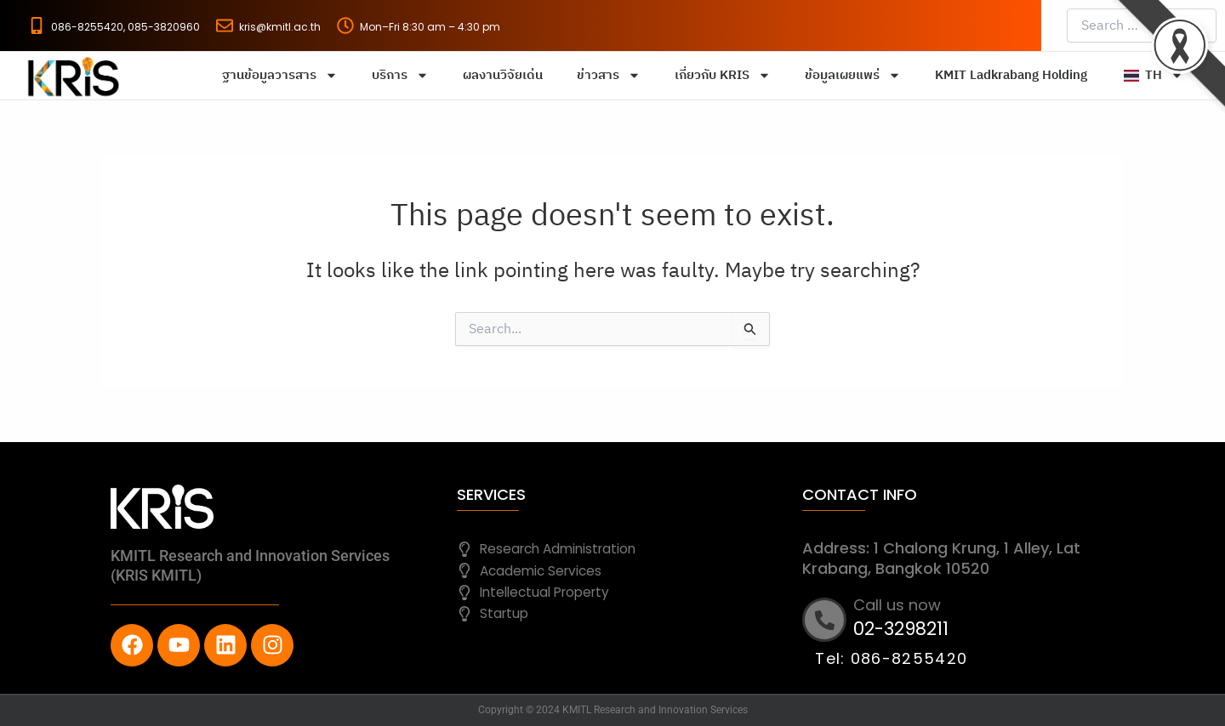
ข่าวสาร (609, 75)
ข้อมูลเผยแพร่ (853, 75)
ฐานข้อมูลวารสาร (280, 75)
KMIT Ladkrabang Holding (1011, 75)
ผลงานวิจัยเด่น (503, 75)
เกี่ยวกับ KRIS (723, 75)
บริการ (400, 75)
